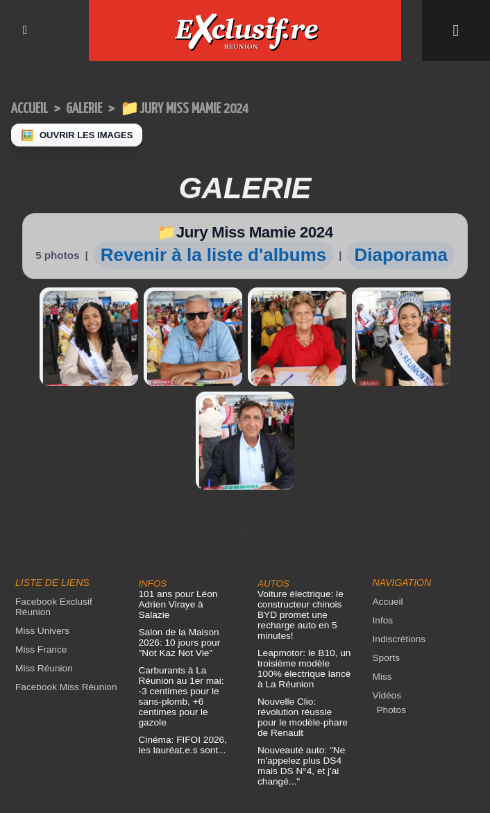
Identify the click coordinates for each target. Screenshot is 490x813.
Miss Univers (41, 516)
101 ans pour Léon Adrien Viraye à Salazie (186, 484)
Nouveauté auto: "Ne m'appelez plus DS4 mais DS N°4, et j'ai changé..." (299, 651)
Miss (382, 562)
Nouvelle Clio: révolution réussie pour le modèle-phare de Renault (303, 602)
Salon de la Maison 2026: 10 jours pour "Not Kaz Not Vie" (178, 517)
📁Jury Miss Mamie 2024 (197, 109)
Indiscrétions (398, 524)
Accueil (31, 109)
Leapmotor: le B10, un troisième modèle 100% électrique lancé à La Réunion (301, 554)
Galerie (90, 109)
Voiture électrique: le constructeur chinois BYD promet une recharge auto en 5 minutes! (298, 500)
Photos (391, 595)
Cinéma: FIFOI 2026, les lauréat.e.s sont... (181, 609)
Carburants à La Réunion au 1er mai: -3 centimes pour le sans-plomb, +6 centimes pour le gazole (184, 566)
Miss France (40, 535)
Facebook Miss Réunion (63, 572)
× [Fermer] (8, 791)
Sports (386, 543)
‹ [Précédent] (7, 806)
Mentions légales (244, 766)
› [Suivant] (20, 806)
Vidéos (386, 581)
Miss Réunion (42, 553)
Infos (382, 506)
